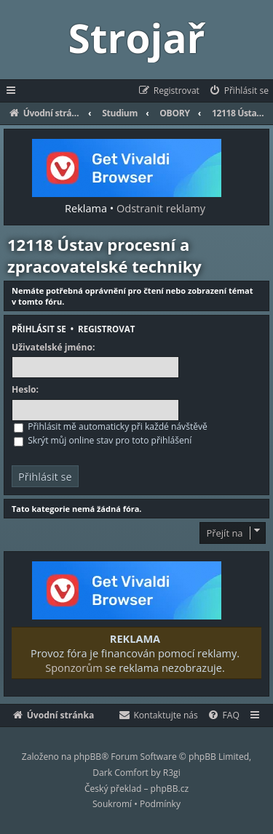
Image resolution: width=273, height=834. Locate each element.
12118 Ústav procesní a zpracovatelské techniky (104, 255)
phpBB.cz (170, 788)
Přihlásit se (39, 329)
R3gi (172, 772)
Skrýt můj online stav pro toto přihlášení (102, 440)
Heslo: (25, 390)
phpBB (87, 756)
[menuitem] (238, 91)
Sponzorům (73, 667)
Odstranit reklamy (160, 208)
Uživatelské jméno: (53, 347)
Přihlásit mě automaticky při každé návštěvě (110, 426)
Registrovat (106, 329)
